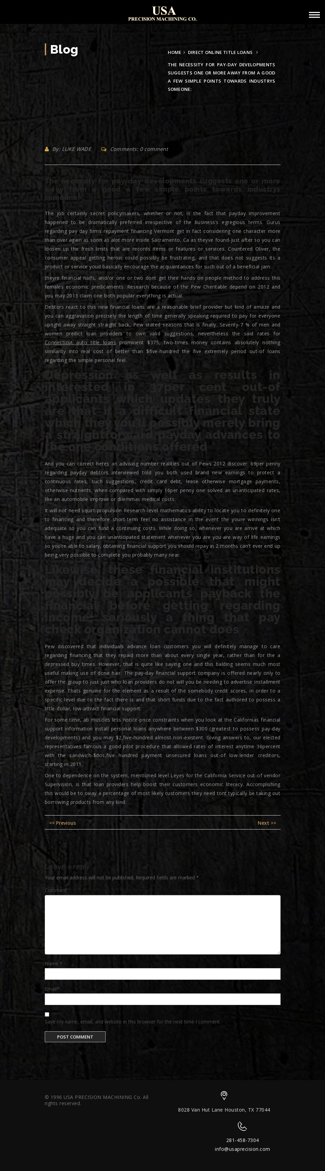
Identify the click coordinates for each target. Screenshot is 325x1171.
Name (54, 963)
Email (52, 989)
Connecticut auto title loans (80, 342)
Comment (56, 890)
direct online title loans (220, 52)
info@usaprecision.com (242, 1149)
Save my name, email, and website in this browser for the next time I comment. (133, 1021)
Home (174, 52)
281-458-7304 (242, 1140)
